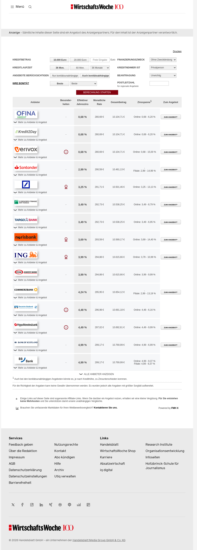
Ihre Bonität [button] (21, 83)
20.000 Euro (80, 60)
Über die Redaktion (23, 451)
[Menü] (17, 7)
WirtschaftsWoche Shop (118, 451)
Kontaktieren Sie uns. (106, 407)
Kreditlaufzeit (22, 67)
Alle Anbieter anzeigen (99, 374)
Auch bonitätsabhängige (95, 75)
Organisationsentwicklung (165, 451)
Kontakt (60, 451)
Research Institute (159, 444)
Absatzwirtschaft (112, 463)
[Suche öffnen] (30, 7)
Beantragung (126, 75)
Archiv (59, 470)
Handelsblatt (109, 444)
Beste (60, 83)
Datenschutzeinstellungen (28, 476)
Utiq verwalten (65, 476)
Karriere (106, 457)
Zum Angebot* (170, 117)
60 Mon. (80, 67)
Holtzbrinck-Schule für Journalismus (162, 465)
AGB (12, 463)
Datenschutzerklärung (25, 470)
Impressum (17, 457)
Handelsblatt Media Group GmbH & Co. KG (99, 540)
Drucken (177, 51)
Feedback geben (21, 444)
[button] (25, 114)
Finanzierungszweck (131, 59)
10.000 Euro (60, 60)
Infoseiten (153, 457)
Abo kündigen (64, 457)
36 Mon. (60, 67)
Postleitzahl (128, 84)
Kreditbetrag (22, 59)
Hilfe (57, 463)
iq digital (106, 470)
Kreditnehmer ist (128, 67)
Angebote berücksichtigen (31, 75)
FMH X (174, 408)
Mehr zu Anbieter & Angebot (32, 122)
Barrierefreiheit (20, 482)
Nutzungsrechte (66, 444)
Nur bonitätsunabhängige (65, 75)
